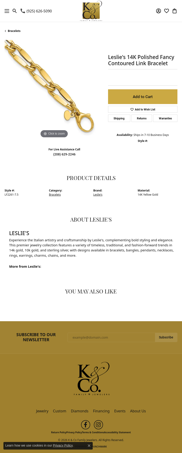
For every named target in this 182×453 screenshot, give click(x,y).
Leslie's (98, 195)
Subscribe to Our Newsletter (36, 337)
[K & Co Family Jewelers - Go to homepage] (91, 379)
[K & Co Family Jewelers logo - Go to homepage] (91, 11)
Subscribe (166, 337)
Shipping (119, 118)
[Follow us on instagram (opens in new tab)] (98, 424)
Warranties (165, 118)
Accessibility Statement (117, 432)
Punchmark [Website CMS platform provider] (99, 446)
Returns (142, 118)
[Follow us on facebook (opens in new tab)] (85, 424)
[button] (15, 11)
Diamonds (79, 411)
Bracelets (14, 31)
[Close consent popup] (89, 445)
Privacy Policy (74, 432)
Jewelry (42, 411)
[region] (54, 89)
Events (119, 411)
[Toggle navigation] (5, 11)
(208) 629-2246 (64, 154)
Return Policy (58, 432)
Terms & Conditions (93, 432)
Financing (101, 411)
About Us (138, 411)
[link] (36, 11)
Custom (59, 411)
